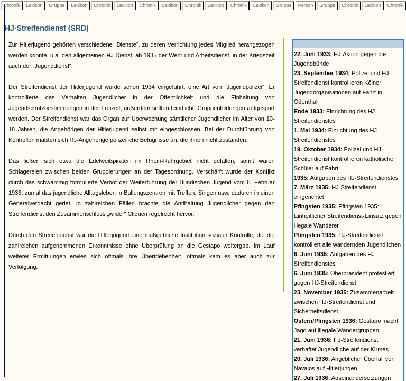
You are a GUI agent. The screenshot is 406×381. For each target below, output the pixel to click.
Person (306, 5)
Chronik (11, 5)
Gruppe (57, 5)
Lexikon (34, 5)
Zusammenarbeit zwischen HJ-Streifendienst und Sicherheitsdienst (344, 301)
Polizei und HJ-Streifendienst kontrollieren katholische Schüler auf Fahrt (343, 158)
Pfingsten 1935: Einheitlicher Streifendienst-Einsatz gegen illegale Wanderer (348, 216)
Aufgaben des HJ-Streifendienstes (346, 178)
